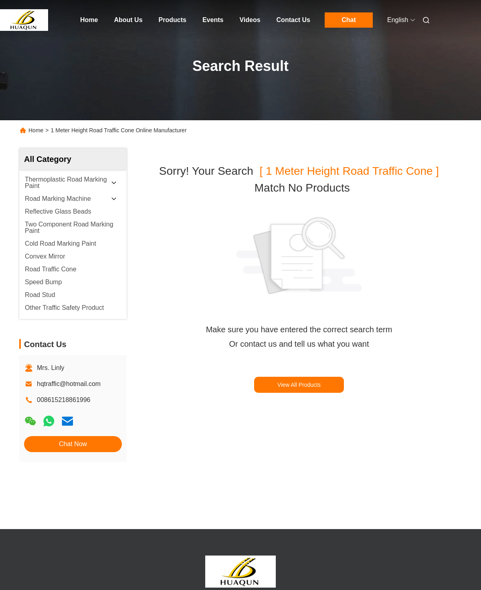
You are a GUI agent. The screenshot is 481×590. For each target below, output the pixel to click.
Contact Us (293, 19)
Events (212, 19)
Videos (249, 19)
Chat (349, 19)
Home (89, 19)
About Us (128, 19)
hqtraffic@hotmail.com (69, 383)
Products (172, 19)
